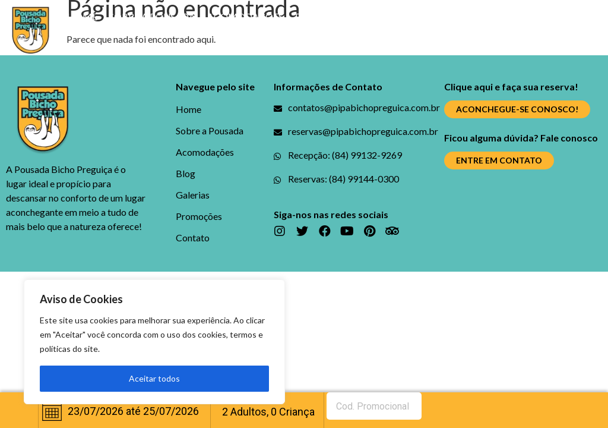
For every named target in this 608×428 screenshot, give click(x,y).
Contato (258, 43)
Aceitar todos (154, 378)
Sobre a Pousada (152, 16)
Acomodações (245, 16)
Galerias (355, 16)
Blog (308, 16)
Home (82, 16)
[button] (517, 109)
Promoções (419, 16)
